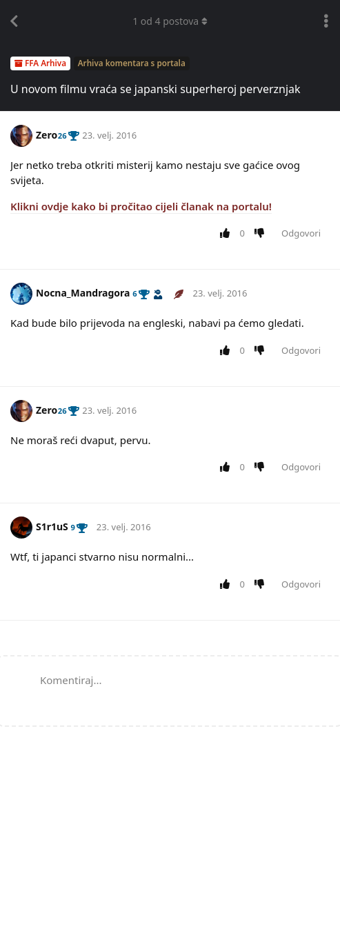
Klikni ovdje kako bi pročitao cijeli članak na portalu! (141, 206)
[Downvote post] (262, 233)
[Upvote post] (227, 233)
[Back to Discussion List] (14, 21)
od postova (170, 21)
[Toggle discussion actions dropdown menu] (326, 21)
